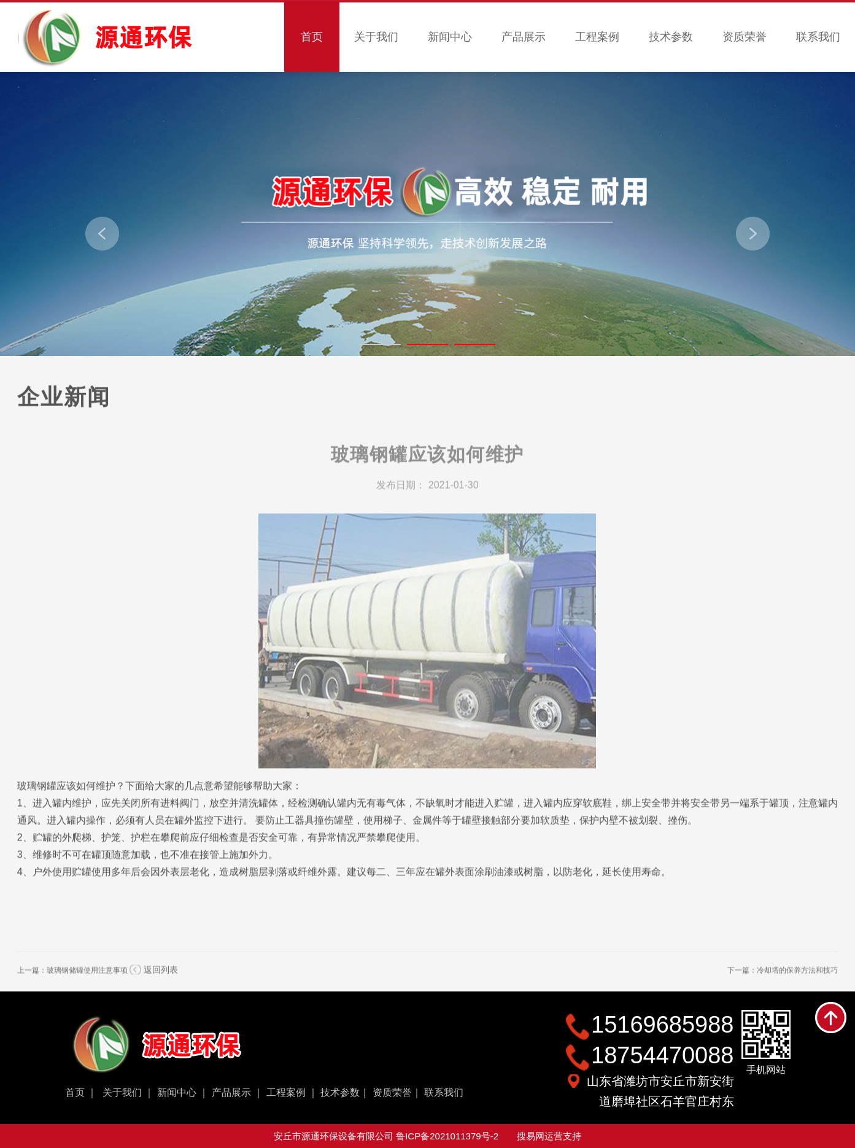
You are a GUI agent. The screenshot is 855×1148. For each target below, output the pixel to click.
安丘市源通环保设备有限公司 (335, 1136)
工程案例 (597, 37)
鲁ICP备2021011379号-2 (447, 1136)
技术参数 (671, 37)
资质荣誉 (744, 37)
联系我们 (818, 37)
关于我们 (376, 37)
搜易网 (530, 1136)
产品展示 (523, 37)
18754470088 (662, 1055)
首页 (312, 37)
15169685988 (662, 1024)
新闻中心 (450, 37)
